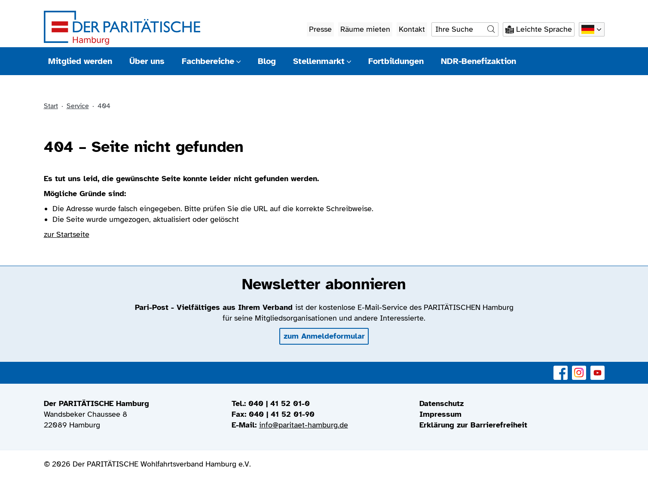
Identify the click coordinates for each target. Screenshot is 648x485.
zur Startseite (66, 234)
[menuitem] (512, 403)
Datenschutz (441, 403)
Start (51, 106)
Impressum (440, 414)
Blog (267, 61)
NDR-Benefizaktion (478, 61)
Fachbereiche (211, 61)
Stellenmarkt (322, 61)
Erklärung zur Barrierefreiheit (473, 425)
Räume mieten (365, 29)
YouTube (597, 368)
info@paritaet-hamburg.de (303, 425)
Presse (320, 29)
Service (78, 106)
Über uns (147, 61)
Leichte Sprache (544, 29)
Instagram (579, 368)
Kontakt (412, 29)
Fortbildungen (396, 61)
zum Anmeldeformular (324, 336)
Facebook (560, 368)
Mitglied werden (80, 61)
